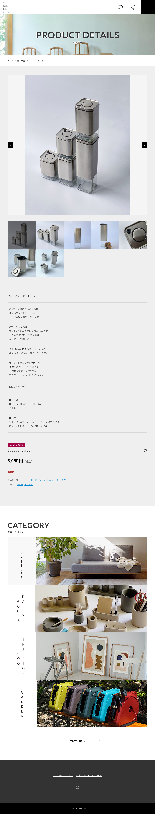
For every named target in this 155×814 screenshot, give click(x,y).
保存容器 (28, 484)
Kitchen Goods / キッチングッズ (54, 479)
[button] (10, 145)
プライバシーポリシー (63, 775)
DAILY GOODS (30, 479)
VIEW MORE (77, 740)
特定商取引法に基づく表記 (89, 775)
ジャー (20, 484)
